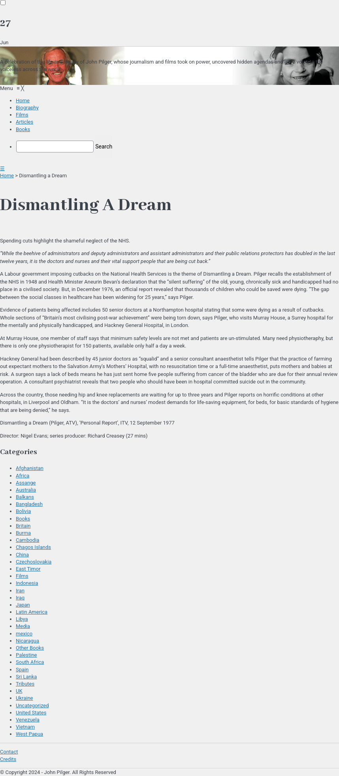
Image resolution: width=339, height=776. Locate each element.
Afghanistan (29, 468)
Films (22, 576)
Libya (22, 619)
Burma (23, 533)
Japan (23, 605)
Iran (20, 591)
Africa (22, 476)
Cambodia (27, 540)
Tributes (25, 684)
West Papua (29, 734)
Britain (23, 526)
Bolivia (23, 511)
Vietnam (25, 727)
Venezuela (28, 720)
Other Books (30, 648)
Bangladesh (29, 504)
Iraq (20, 598)
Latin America (31, 612)
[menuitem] (23, 100)
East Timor (28, 569)
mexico (24, 634)
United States (31, 713)
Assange (26, 483)
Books (23, 519)
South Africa (30, 662)
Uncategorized (32, 705)
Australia (26, 490)
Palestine (26, 655)
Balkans (25, 497)
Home (7, 175)
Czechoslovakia (33, 562)
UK (19, 691)
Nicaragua (27, 641)
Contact (9, 752)
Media (23, 626)
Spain (22, 670)
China (22, 555)
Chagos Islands (33, 547)
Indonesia (27, 583)
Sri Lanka (26, 677)
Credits (8, 759)
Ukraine (24, 698)
